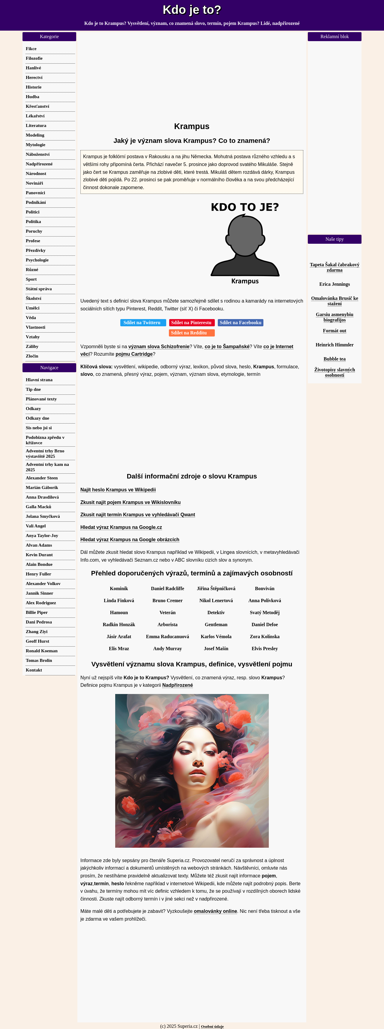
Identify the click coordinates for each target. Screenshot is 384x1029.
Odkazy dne (37, 418)
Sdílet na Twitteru (143, 322)
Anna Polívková (264, 600)
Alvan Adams (39, 545)
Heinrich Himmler (335, 344)
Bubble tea (335, 358)
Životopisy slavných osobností (334, 372)
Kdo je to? (192, 9)
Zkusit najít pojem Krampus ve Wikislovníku (130, 502)
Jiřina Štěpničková (216, 588)
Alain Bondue (39, 564)
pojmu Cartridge (134, 354)
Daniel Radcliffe (167, 588)
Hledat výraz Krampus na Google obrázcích (129, 539)
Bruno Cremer (167, 600)
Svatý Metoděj (265, 612)
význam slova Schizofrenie (159, 346)
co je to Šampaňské (227, 346)
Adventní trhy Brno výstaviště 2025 (45, 453)
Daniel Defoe (265, 624)
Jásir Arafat (119, 636)
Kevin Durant (39, 554)
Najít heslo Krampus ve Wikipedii (118, 489)
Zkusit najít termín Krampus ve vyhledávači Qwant (137, 514)
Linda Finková (119, 600)
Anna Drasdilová (42, 496)
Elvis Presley (265, 648)
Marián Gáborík (42, 487)
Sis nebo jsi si (39, 427)
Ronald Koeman (42, 650)
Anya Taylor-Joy (42, 535)
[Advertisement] (191, 74)
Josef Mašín (216, 648)
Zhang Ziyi (36, 631)
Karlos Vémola (216, 636)
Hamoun (119, 612)
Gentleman (216, 624)
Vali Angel (36, 525)
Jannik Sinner (39, 593)
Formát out (334, 330)
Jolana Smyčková (43, 516)
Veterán (168, 612)
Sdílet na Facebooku (241, 322)
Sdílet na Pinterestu (192, 322)
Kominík (119, 588)
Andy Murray (167, 648)
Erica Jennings (335, 284)
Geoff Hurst (37, 641)
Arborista (168, 624)
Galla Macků (38, 506)
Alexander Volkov (43, 583)
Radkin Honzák (119, 624)
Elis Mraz (119, 648)
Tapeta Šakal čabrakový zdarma (334, 267)
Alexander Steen (42, 477)
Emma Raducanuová (167, 636)
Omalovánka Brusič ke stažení (334, 301)
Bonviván (264, 588)
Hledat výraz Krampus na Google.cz (121, 527)
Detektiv (216, 612)
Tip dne (33, 389)
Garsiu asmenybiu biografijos (334, 317)
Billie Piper (37, 612)
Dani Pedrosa (39, 621)
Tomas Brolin (39, 660)
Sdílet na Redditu (192, 332)
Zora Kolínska (265, 636)
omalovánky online (215, 911)
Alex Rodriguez (41, 602)
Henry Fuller (38, 573)
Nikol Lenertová (216, 600)
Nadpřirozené (177, 685)
